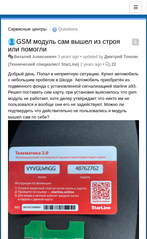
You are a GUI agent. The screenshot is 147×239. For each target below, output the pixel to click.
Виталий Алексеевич (35, 56)
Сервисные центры (27, 29)
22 (113, 64)
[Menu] (135, 7)
